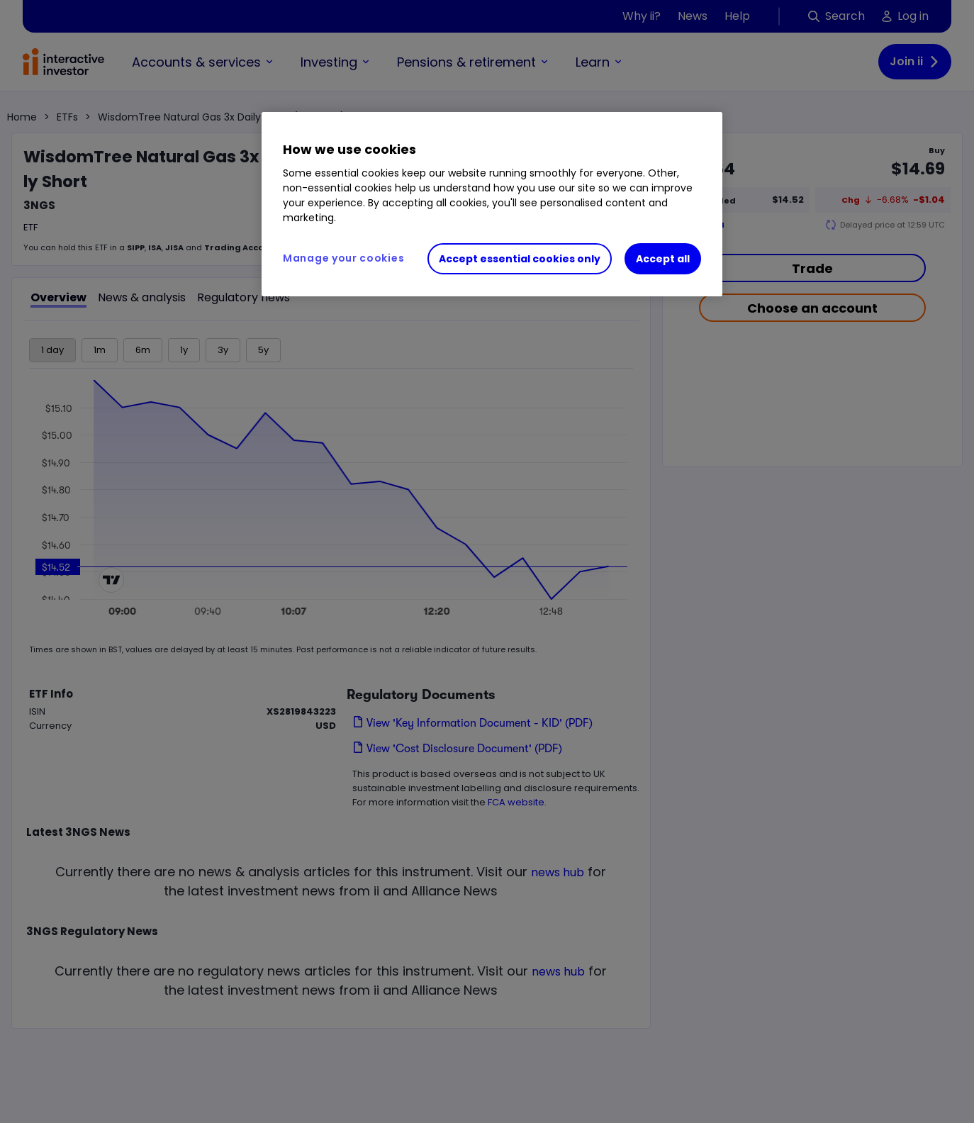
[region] (492, 204)
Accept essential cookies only (519, 259)
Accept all (663, 259)
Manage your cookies (343, 258)
